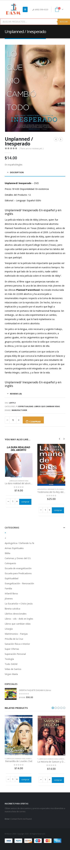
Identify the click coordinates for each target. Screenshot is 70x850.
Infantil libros (11, 593)
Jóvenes (9, 598)
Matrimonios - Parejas (16, 633)
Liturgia (9, 628)
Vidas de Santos (13, 669)
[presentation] (59, 438)
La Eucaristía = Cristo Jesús (19, 603)
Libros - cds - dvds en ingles (19, 618)
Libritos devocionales (15, 613)
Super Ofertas (12, 648)
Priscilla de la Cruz (14, 638)
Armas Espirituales (14, 548)
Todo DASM (11, 664)
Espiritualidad (25, 406)
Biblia (7, 553)
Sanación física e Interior (17, 643)
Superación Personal (15, 653)
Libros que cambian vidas (47, 406)
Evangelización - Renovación (19, 583)
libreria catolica (12, 608)
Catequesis (10, 563)
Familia (62, 489)
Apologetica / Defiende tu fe (47, 489)
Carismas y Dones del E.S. (18, 558)
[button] (52, 708)
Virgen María (11, 674)
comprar (35, 421)
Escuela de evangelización (18, 568)
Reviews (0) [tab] (16, 393)
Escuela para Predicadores (18, 573)
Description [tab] (17, 172)
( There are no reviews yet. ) (31, 148)
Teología (9, 658)
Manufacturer (19, 410)
